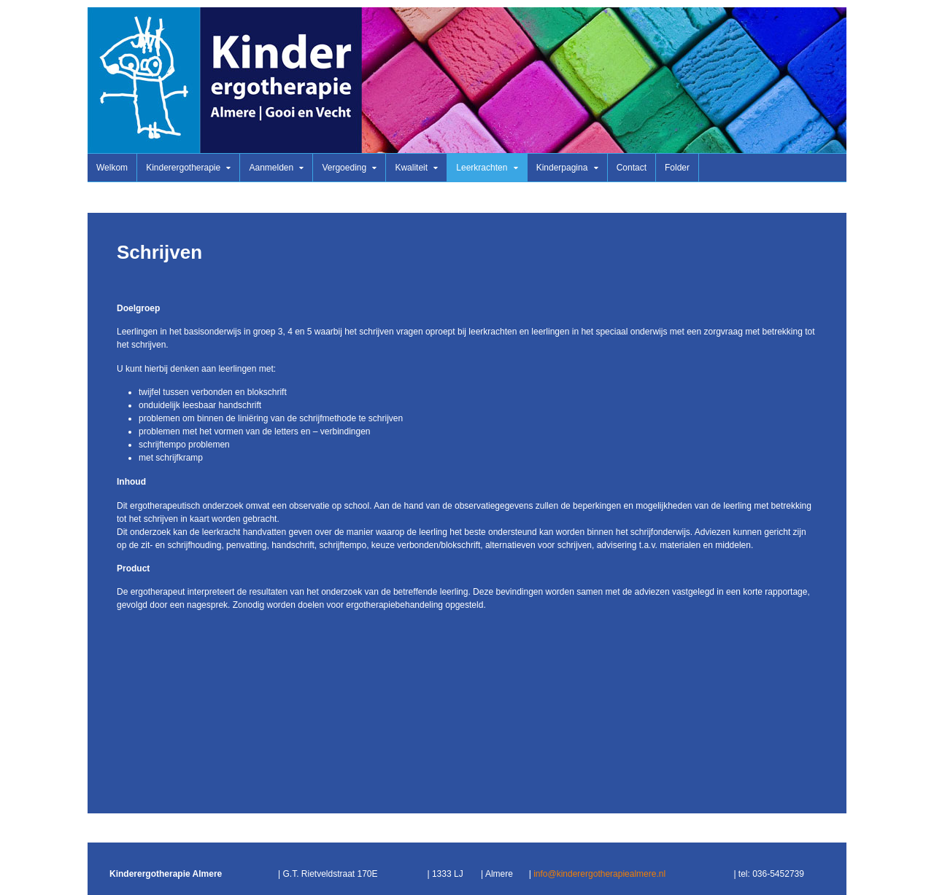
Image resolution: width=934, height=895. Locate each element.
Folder (677, 168)
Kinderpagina (562, 168)
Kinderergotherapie (183, 168)
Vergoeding (344, 168)
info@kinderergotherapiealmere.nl (599, 874)
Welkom (112, 168)
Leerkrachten (481, 168)
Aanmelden (271, 168)
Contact (632, 168)
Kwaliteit (411, 168)
